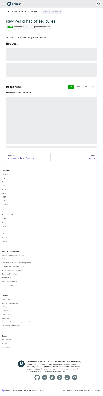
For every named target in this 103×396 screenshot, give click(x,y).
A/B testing (6, 278)
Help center (6, 340)
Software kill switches (10, 274)
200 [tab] (71, 87)
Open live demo (8, 314)
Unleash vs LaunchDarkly (11, 326)
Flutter (4, 241)
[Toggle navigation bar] (4, 4)
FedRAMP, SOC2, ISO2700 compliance (16, 263)
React (4, 222)
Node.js (5, 174)
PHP (3, 201)
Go (3, 182)
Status (4, 343)
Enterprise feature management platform (18, 322)
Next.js (4, 226)
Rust (3, 186)
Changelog (6, 347)
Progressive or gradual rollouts (13, 266)
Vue (3, 230)
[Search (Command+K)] (98, 3)
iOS (3, 234)
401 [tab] (85, 87)
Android (5, 237)
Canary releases (8, 285)
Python (5, 193)
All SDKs (5, 204)
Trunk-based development (12, 270)
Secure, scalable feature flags (13, 255)
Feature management (10, 281)
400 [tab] (78, 87)
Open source (6, 318)
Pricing (4, 307)
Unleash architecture (10, 303)
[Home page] (8, 11)
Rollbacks (5, 259)
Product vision (7, 310)
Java (3, 178)
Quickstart (6, 299)
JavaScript (6, 218)
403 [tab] (93, 87)
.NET (4, 197)
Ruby (4, 189)
